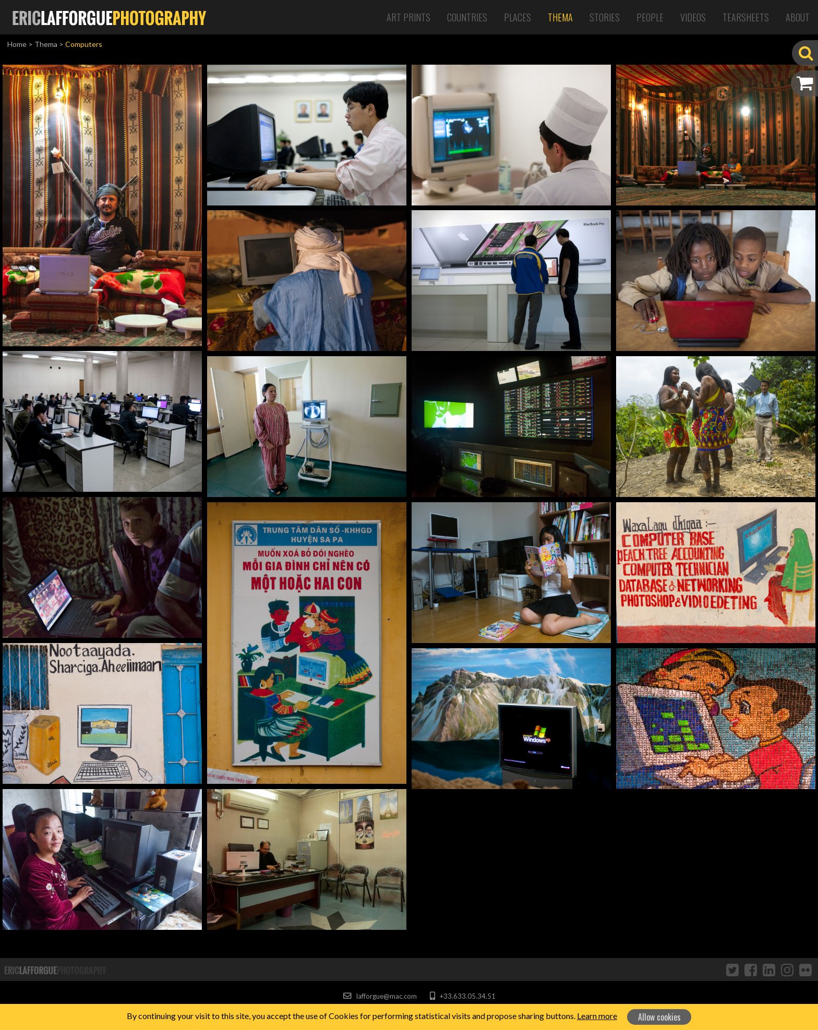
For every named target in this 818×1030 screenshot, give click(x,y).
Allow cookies (659, 1017)
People (650, 17)
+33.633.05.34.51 (462, 996)
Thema (560, 17)
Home (17, 44)
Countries (467, 17)
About (798, 17)
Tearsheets (746, 17)
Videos (693, 17)
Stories (605, 17)
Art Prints (408, 17)
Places (517, 17)
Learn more (597, 1016)
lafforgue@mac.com (379, 996)
